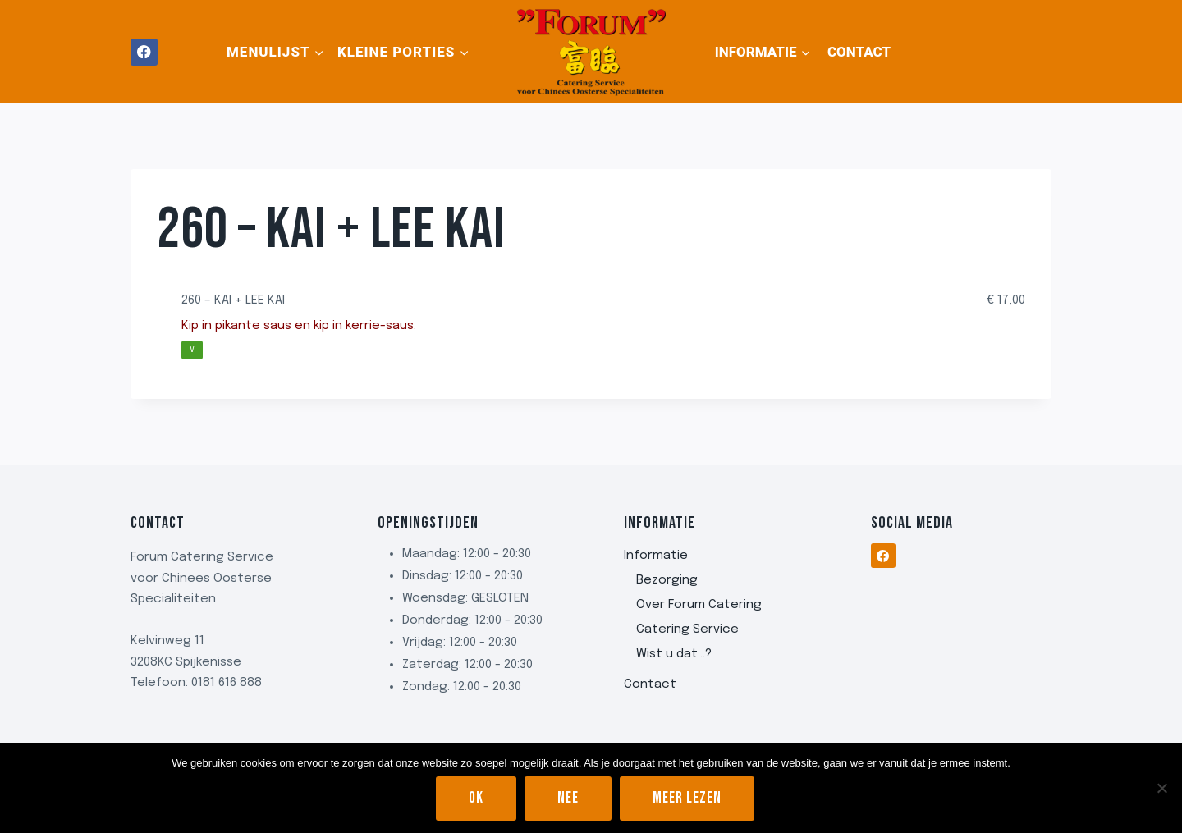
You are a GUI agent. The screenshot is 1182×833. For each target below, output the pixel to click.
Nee (568, 798)
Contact (859, 51)
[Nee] (1161, 788)
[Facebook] (144, 52)
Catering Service (687, 629)
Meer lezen (687, 798)
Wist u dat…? (674, 654)
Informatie (656, 555)
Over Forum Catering (699, 604)
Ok (476, 798)
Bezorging (667, 580)
